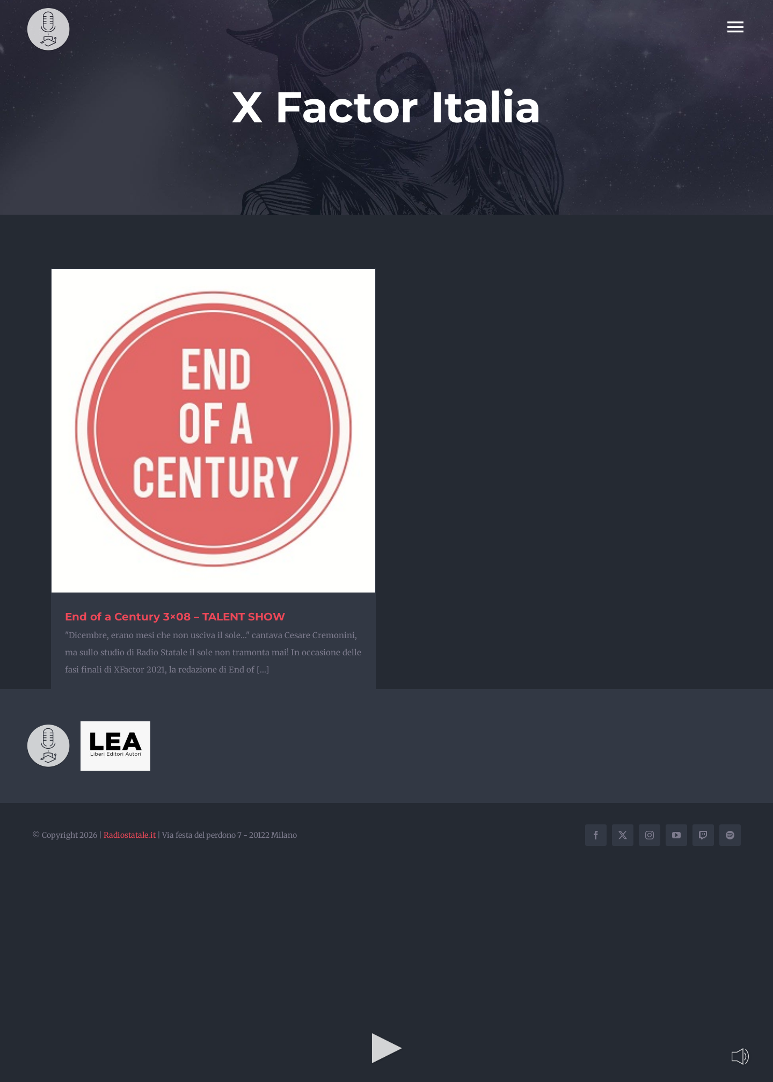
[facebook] (596, 835)
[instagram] (649, 835)
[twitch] (703, 835)
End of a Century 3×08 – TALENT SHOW (175, 616)
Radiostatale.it (130, 835)
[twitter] (622, 835)
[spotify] (730, 835)
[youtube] (676, 835)
